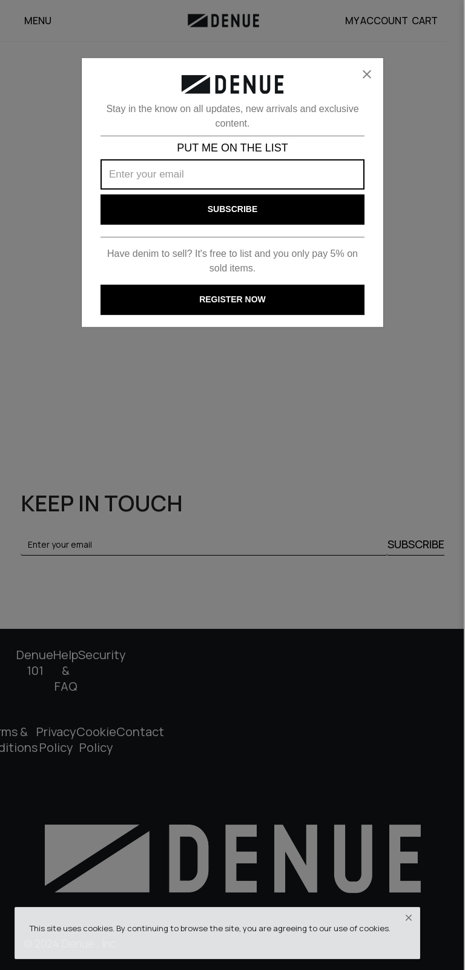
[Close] (367, 74)
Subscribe (232, 209)
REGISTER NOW (232, 299)
